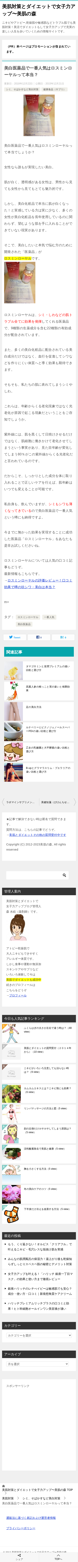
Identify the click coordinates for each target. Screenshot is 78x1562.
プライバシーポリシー (20, 1528)
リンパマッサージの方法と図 (46, 1108)
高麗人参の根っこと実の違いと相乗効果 (48, 688)
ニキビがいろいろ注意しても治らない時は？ (46, 1070)
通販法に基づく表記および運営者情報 (31, 1517)
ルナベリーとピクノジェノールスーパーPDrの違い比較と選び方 (48, 729)
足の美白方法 (33, 707)
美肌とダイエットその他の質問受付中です (37, 834)
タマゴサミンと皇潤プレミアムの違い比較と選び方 (48, 668)
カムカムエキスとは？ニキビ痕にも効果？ (47, 1090)
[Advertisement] (39, 1427)
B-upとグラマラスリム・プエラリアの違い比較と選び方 (48, 770)
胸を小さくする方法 (41, 1168)
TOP (37, 1489)
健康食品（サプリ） (54, 89)
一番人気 (49, 617)
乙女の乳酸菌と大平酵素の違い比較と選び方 (48, 749)
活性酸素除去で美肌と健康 (45, 1148)
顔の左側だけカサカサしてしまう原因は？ (47, 1130)
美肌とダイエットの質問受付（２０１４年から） (47, 1050)
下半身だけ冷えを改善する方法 (47, 1209)
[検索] (37, 875)
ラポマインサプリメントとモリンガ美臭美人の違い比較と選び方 (22, 802)
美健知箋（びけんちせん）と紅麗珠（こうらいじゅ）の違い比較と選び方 (58, 802)
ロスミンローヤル (28, 617)
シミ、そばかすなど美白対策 (22, 89)
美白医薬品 (24, 624)
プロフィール (18, 995)
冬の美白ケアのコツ (41, 1189)
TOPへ (58, 1557)
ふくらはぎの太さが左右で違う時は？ (48, 1030)
